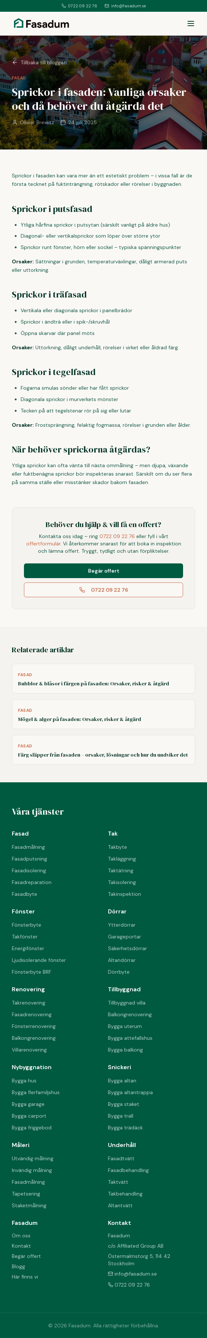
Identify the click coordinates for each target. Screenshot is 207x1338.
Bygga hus (24, 1080)
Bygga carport (29, 1115)
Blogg (18, 1266)
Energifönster (28, 948)
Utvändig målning (32, 1158)
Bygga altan (122, 1080)
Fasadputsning (29, 858)
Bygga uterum (125, 1026)
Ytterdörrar (122, 925)
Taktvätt (118, 1182)
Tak (113, 833)
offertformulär (43, 543)
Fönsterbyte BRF (31, 972)
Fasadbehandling (128, 1170)
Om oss (21, 1235)
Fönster (23, 911)
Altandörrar (122, 960)
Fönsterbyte (26, 925)
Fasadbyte (24, 894)
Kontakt (21, 1246)
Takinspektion (124, 894)
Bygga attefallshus (130, 1038)
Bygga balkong (125, 1049)
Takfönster (25, 936)
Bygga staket (123, 1104)
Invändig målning (32, 1170)
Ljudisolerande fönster (39, 960)
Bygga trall (120, 1115)
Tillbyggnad (124, 989)
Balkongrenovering (34, 1038)
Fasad (20, 833)
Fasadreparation (32, 882)
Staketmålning (29, 1205)
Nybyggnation (32, 1067)
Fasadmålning (28, 847)
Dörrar (117, 911)
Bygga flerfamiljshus (36, 1092)
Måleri (20, 1145)
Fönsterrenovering (34, 1026)
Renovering (28, 989)
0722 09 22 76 (79, 5)
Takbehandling (125, 1193)
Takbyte (117, 847)
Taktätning (120, 870)
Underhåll (122, 1145)
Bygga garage (28, 1104)
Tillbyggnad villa (126, 1002)
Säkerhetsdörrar (127, 948)
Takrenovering (28, 1002)
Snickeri (119, 1067)
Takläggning (122, 858)
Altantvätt (120, 1205)
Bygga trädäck (125, 1127)
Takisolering (122, 882)
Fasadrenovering (32, 1014)
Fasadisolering (29, 870)
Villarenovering (29, 1049)
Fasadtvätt (121, 1158)
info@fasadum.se (125, 5)
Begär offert (103, 570)
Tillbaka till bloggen (39, 62)
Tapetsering (26, 1193)
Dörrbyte (119, 972)
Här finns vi (25, 1276)
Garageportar (124, 936)
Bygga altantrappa (130, 1092)
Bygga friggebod (32, 1127)
